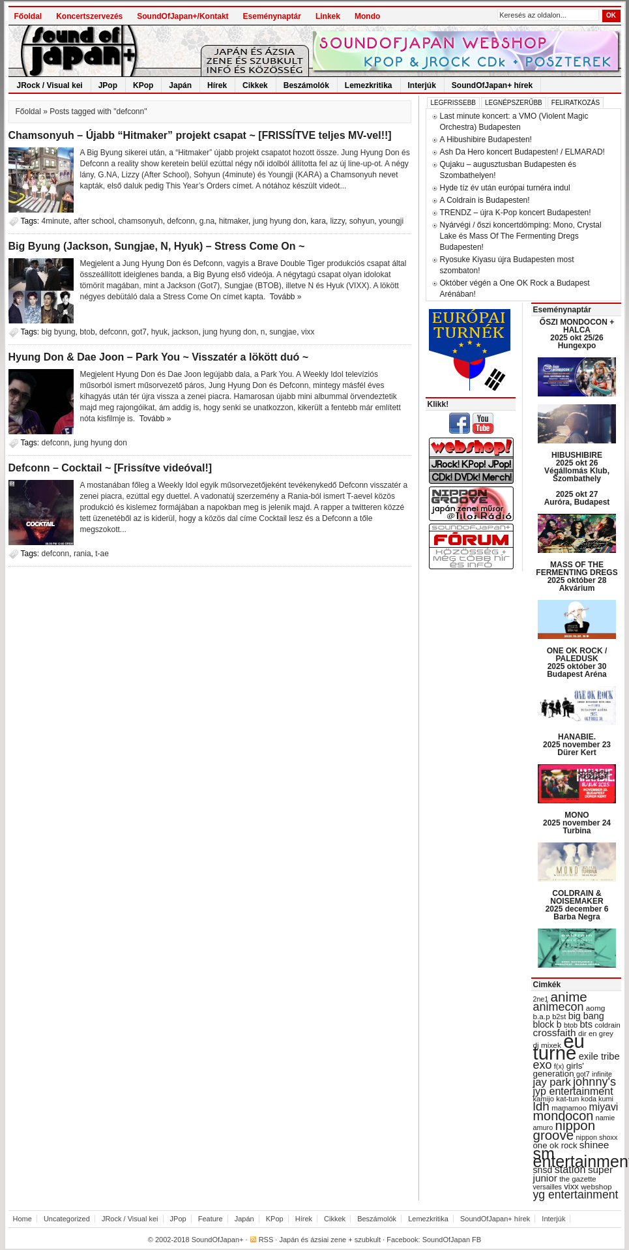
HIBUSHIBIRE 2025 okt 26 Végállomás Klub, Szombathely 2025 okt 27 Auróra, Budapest (577, 479)
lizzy (337, 221)
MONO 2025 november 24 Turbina (577, 823)
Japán (180, 85)
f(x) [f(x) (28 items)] (559, 1066)
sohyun (362, 221)
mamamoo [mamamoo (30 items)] (569, 1108)
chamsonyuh (141, 221)
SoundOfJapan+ (218, 1239)
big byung (59, 331)
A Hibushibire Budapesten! (486, 139)
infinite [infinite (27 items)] (602, 1074)
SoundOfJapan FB (452, 1239)
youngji (391, 221)
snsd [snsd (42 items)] (543, 1170)
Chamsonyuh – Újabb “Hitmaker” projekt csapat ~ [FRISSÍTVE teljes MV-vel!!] (200, 135)
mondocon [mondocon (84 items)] (563, 1116)
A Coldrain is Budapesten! (485, 200)
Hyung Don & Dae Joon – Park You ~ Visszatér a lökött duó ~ (158, 357)
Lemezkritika (368, 85)
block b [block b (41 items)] (547, 1024)
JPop (107, 85)
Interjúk (422, 85)
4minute (56, 221)
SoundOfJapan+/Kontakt (182, 16)
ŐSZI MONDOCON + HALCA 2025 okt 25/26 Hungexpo (577, 334)
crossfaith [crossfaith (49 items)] (554, 1032)
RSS (266, 1239)
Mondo (367, 16)
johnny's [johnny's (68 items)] (594, 1081)
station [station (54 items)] (570, 1169)
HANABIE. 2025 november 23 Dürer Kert (577, 744)
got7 (139, 331)
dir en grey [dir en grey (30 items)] (595, 1033)
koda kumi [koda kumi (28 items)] (597, 1099)
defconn (181, 221)
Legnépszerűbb (513, 102)
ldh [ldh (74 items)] (541, 1106)
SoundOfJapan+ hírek (492, 85)
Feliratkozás (575, 102)
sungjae (283, 331)
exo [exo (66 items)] (542, 1064)
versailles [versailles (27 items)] (547, 1187)
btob (87, 331)
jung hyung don (279, 221)
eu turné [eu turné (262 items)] (559, 1047)
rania (82, 553)
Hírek (217, 85)
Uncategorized (67, 1219)
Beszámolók (306, 85)
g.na (206, 221)
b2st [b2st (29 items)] (559, 1016)
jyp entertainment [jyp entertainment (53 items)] (573, 1091)
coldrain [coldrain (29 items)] (607, 1025)
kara (318, 221)
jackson (185, 331)
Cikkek (255, 85)
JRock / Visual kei (50, 85)
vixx (308, 331)
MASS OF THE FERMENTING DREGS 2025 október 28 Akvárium (576, 576)
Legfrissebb (453, 102)
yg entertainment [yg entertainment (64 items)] (576, 1194)
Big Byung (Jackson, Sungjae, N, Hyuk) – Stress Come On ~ (156, 246)
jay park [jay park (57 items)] (552, 1082)
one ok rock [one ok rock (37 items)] (555, 1145)
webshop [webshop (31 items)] (596, 1186)
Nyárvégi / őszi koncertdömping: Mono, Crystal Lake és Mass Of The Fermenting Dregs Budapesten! (521, 236)
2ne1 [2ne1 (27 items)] (541, 999)
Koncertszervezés (89, 16)
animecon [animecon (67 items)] (558, 1006)
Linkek (327, 16)
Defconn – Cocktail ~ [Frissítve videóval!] (110, 467)
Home (22, 1219)
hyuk (159, 331)
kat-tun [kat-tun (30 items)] (567, 1099)
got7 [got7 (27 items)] (583, 1074)
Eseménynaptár (272, 16)
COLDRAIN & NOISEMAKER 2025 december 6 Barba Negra (577, 905)
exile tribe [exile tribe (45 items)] (599, 1056)
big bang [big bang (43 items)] (586, 1016)
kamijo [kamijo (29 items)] (543, 1099)
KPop (143, 85)
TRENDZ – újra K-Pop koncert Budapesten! (515, 212)
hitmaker (233, 221)
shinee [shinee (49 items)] (594, 1144)
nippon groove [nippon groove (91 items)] (564, 1130)
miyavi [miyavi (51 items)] (603, 1106)
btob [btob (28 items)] (571, 1025)
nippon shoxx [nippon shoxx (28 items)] (596, 1137)
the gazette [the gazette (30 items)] (577, 1179)
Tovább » (286, 296)
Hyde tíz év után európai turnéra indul (505, 187)
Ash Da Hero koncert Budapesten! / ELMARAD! (522, 151)
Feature (210, 1219)
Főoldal (28, 16)
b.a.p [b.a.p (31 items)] (541, 1016)
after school (94, 221)
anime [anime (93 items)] (569, 996)
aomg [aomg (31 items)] (596, 1008)
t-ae (102, 553)
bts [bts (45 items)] (585, 1024)
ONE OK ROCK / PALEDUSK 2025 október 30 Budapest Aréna (577, 662)
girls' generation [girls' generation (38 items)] (558, 1070)
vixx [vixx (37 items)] (571, 1186)
